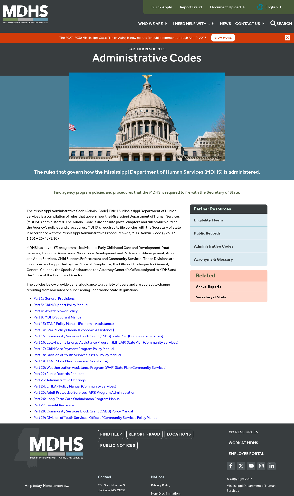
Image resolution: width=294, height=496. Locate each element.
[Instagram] (261, 456)
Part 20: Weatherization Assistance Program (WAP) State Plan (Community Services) (100, 357)
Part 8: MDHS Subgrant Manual (58, 307)
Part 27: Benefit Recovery (54, 395)
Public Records (207, 222)
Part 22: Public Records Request (59, 363)
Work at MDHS (243, 432)
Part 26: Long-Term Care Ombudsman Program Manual (77, 388)
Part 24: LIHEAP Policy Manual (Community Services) (75, 376)
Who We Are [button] (153, 23)
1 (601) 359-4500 (110, 488)
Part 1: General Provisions (54, 288)
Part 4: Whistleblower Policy (56, 300)
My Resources (243, 421)
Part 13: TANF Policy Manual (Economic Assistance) (74, 313)
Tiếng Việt (184, 488)
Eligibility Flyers (208, 209)
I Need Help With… (194, 23)
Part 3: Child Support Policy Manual (61, 294)
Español (169, 488)
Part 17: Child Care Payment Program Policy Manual (74, 338)
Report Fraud (144, 423)
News (225, 23)
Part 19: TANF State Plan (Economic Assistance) (71, 351)
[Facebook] (230, 456)
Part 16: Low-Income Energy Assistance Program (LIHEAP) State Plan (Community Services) (106, 332)
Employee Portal (246, 443)
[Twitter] (241, 456)
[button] (281, 23)
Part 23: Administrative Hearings (60, 370)
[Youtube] (251, 456)
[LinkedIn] (271, 456)
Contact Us (250, 23)
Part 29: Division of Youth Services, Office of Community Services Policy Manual (96, 407)
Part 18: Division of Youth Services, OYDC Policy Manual (77, 344)
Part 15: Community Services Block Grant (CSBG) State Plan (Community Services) (98, 326)
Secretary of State (211, 287)
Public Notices (117, 435)
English (270, 7)
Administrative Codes (214, 235)
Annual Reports (208, 276)
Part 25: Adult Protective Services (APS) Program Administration (84, 382)
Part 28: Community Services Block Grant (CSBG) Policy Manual (83, 401)
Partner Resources (147, 39)
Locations (179, 423)
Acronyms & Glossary (213, 249)
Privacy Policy (160, 475)
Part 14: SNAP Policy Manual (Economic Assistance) (74, 319)
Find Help (111, 423)
